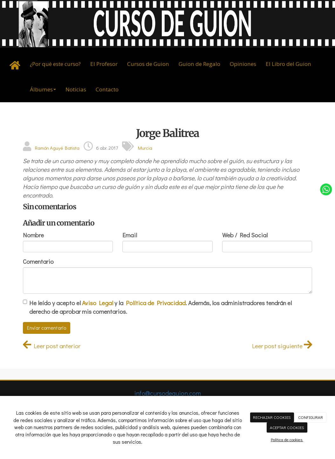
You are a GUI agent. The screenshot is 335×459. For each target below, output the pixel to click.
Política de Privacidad (156, 303)
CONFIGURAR (310, 417)
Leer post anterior (51, 346)
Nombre (33, 235)
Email (129, 235)
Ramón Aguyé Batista (57, 148)
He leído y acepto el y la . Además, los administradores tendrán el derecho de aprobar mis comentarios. (160, 307)
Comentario (38, 261)
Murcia (145, 148)
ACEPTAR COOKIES (287, 427)
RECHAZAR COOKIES (272, 417)
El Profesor (104, 64)
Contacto (107, 89)
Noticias (75, 89)
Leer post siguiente (282, 346)
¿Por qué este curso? (55, 64)
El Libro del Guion (288, 64)
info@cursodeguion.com (167, 393)
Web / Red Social (245, 235)
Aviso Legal (97, 303)
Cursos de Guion (148, 64)
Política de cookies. (287, 439)
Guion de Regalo (199, 64)
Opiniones (243, 64)
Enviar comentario (46, 327)
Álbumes (43, 89)
